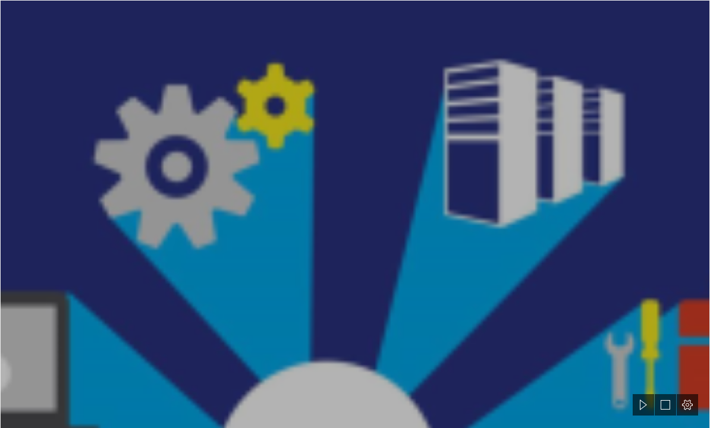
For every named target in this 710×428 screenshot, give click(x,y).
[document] (355, 214)
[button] (643, 405)
